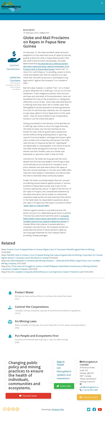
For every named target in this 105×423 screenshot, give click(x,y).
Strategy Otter (58, 409)
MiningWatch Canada (89, 363)
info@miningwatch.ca (89, 387)
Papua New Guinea (13, 69)
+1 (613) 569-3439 (90, 390)
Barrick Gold (14, 65)
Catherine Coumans (15, 79)
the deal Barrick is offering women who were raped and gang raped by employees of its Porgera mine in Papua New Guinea (46, 66)
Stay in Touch (61, 363)
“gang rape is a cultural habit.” (36, 205)
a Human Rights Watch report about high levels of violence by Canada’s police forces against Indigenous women (46, 219)
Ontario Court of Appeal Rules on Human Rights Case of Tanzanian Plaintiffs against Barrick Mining (50, 249)
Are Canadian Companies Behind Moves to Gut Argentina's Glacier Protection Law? (47, 272)
